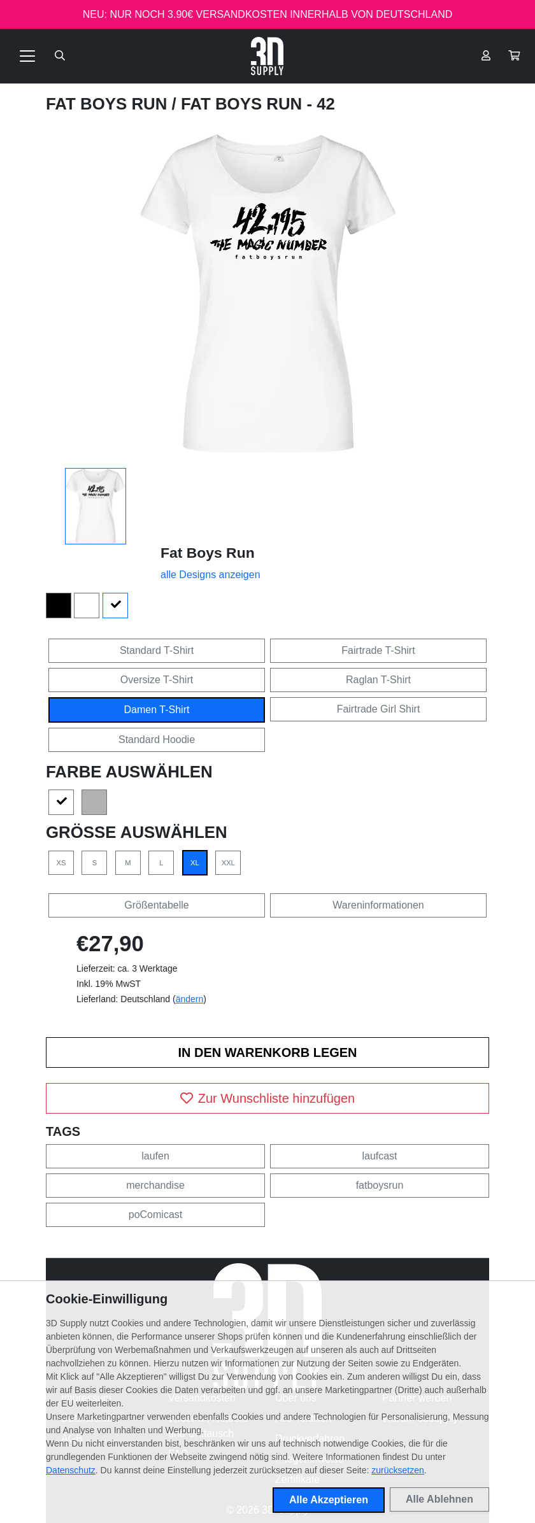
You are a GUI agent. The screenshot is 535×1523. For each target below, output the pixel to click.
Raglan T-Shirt (378, 679)
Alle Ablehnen (439, 1499)
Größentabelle (156, 905)
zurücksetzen (397, 1470)
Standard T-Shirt (157, 650)
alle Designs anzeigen (210, 574)
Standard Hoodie (156, 739)
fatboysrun (380, 1185)
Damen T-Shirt (157, 709)
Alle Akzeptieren (328, 1499)
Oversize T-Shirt (156, 679)
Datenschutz (71, 1470)
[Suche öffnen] (60, 56)
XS (61, 863)
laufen (155, 1156)
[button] (514, 56)
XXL (228, 863)
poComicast (155, 1214)
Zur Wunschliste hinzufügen (267, 1098)
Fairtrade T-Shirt (378, 650)
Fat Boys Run (109, 104)
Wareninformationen (378, 905)
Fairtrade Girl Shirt (378, 709)
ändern (190, 999)
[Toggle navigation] (27, 56)
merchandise (155, 1185)
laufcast (379, 1156)
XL (194, 863)
